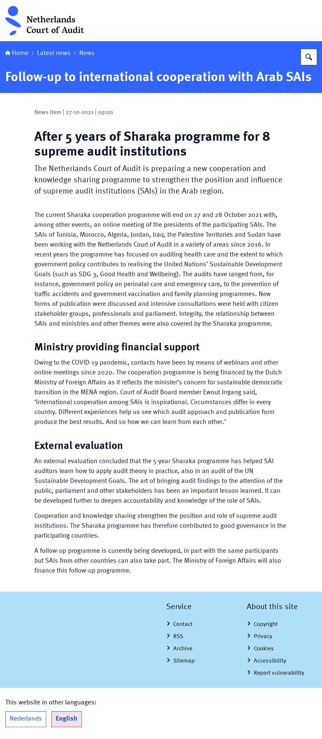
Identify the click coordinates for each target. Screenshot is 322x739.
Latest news (54, 53)
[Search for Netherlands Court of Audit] (309, 57)
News (87, 53)
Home (16, 53)
